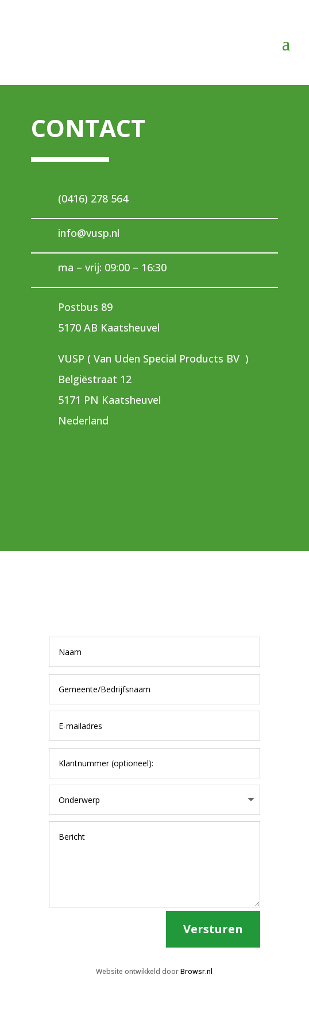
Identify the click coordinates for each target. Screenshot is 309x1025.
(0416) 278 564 (93, 198)
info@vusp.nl (88, 233)
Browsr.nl (196, 971)
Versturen (213, 929)
